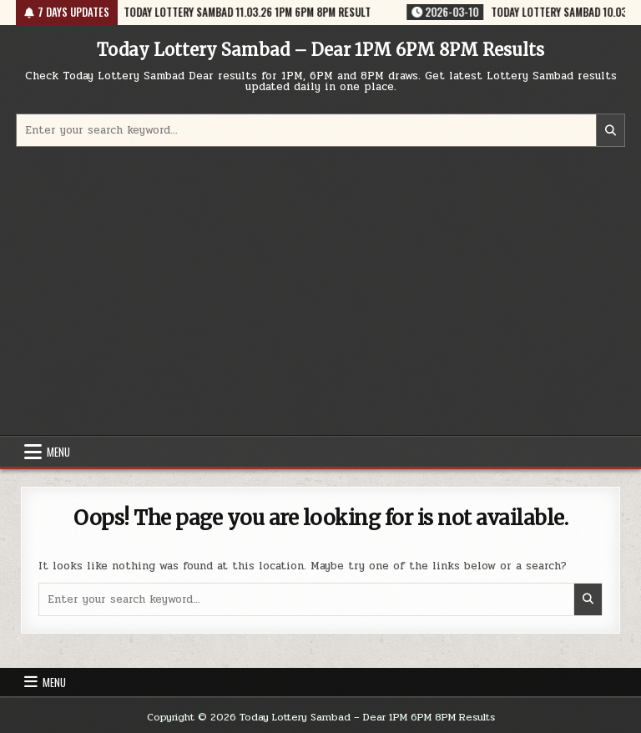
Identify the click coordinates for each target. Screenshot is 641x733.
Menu (58, 451)
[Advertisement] (320, 293)
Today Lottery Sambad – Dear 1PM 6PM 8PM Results (320, 49)
